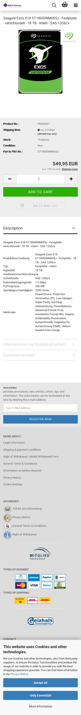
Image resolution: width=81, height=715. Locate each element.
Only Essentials (40, 695)
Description (13, 228)
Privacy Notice (19, 674)
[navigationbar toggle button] (75, 5)
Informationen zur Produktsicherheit (34, 344)
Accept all (40, 682)
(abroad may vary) (47, 134)
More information (40, 706)
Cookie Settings (12, 484)
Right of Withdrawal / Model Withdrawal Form (31, 456)
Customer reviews (19, 355)
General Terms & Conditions (20, 463)
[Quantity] (40, 179)
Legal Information (14, 442)
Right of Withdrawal (25, 534)
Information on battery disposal (22, 470)
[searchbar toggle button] (54, 5)
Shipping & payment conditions (22, 449)
